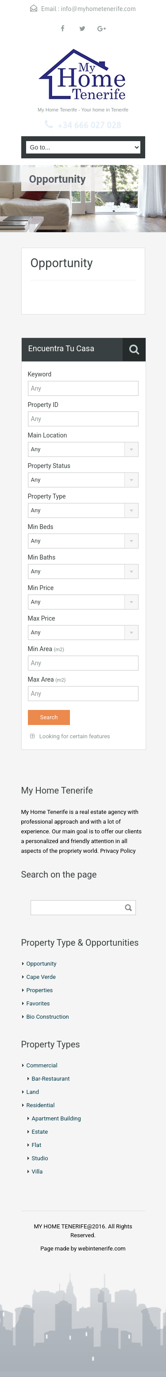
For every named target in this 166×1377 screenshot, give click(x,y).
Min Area (46, 648)
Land (33, 1092)
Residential (41, 1105)
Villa (37, 1171)
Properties (40, 990)
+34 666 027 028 (89, 125)
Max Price (41, 618)
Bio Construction (48, 1016)
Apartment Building (56, 1118)
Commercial (42, 1065)
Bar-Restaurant (51, 1078)
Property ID (43, 404)
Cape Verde (41, 977)
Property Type (47, 496)
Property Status (49, 465)
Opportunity (42, 963)
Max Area (47, 679)
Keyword (40, 374)
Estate (40, 1131)
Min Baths (42, 557)
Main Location (47, 435)
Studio (40, 1158)
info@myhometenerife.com (98, 8)
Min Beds (41, 526)
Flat (37, 1145)
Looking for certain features (70, 736)
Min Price (41, 587)
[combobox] (83, 449)
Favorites (38, 1003)
